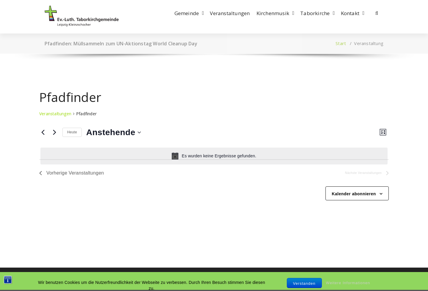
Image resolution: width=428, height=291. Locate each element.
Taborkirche (315, 13)
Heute (72, 132)
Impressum (57, 279)
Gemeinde (186, 13)
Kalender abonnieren (354, 193)
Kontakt (350, 13)
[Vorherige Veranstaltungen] (42, 132)
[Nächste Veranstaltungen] (54, 132)
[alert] (214, 156)
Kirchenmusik (273, 13)
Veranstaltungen (230, 13)
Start (341, 43)
